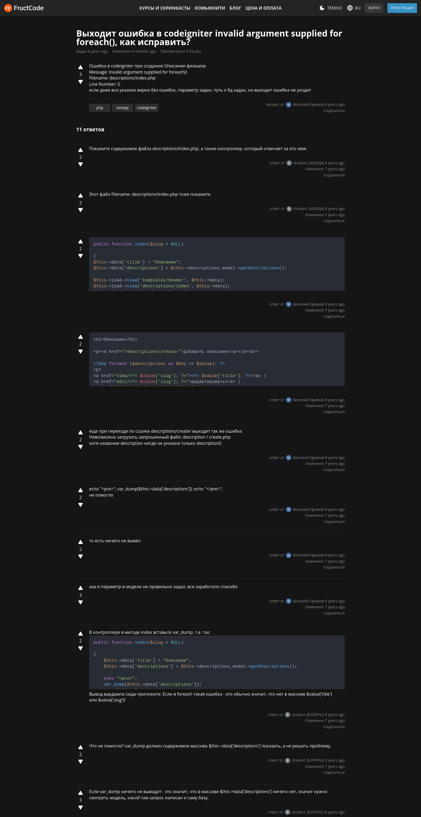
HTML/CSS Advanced (215, 701)
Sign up (83, 650)
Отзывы (145, 701)
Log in (104, 650)
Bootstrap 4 (206, 709)
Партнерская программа (150, 773)
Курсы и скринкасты (164, 8)
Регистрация (402, 8)
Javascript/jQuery (212, 750)
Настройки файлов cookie (69, 777)
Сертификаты (151, 762)
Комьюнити (210, 8)
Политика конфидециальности (158, 712)
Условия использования (153, 726)
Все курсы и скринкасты (220, 766)
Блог (235, 8)
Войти (374, 8)
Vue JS (201, 717)
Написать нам (315, 702)
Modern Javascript (213, 742)
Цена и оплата (264, 8)
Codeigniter (206, 758)
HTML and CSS (209, 734)
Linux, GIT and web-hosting (222, 725)
